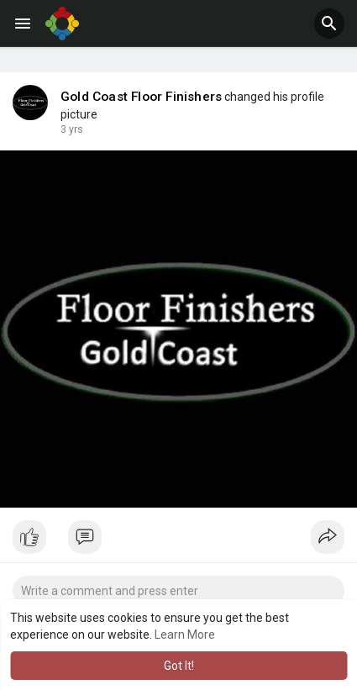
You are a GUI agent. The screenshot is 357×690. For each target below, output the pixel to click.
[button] (329, 23)
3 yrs (71, 129)
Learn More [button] (185, 634)
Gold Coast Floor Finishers (141, 96)
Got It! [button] (179, 665)
